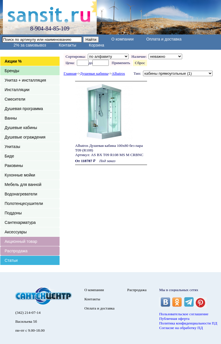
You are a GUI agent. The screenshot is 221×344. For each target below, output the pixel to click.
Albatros (118, 73)
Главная (70, 73)
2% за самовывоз (30, 45)
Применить (121, 63)
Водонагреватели (21, 194)
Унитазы (12, 146)
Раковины (14, 165)
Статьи (11, 260)
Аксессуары (16, 232)
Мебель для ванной (23, 184)
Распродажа (16, 251)
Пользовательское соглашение (183, 314)
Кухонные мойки (20, 175)
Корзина (96, 45)
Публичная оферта (174, 318)
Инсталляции (17, 89)
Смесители (15, 99)
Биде (9, 156)
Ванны (11, 118)
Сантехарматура (20, 222)
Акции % (13, 61)
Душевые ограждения (25, 137)
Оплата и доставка (163, 39)
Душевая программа (24, 108)
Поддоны (13, 213)
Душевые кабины (21, 127)
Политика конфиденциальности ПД (188, 323)
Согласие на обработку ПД (181, 328)
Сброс (140, 63)
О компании (122, 39)
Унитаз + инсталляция (25, 80)
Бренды (12, 70)
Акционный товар (21, 241)
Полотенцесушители (24, 203)
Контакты (67, 45)
